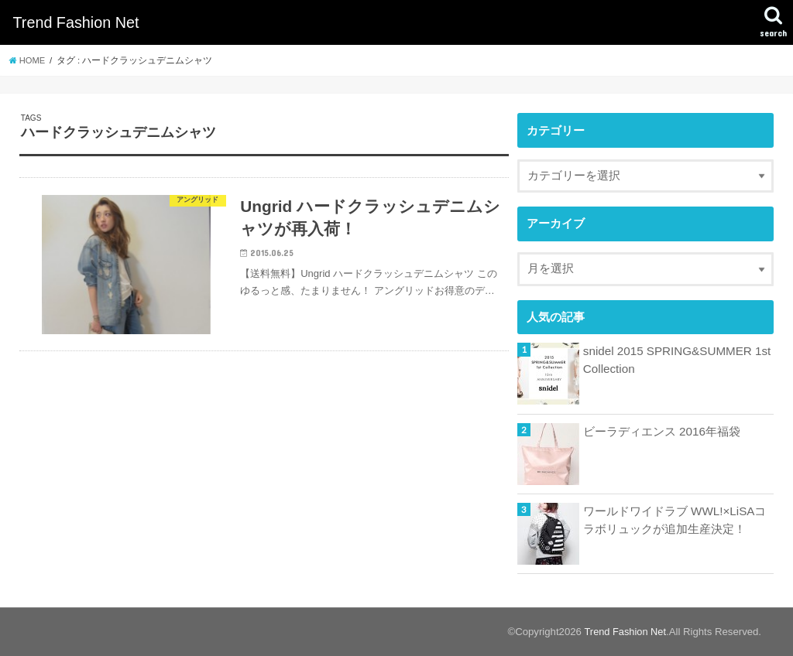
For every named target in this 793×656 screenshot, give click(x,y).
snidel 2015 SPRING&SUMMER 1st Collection (675, 359)
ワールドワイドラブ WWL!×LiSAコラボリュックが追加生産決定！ (673, 520)
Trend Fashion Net (75, 22)
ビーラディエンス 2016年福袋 (661, 431)
